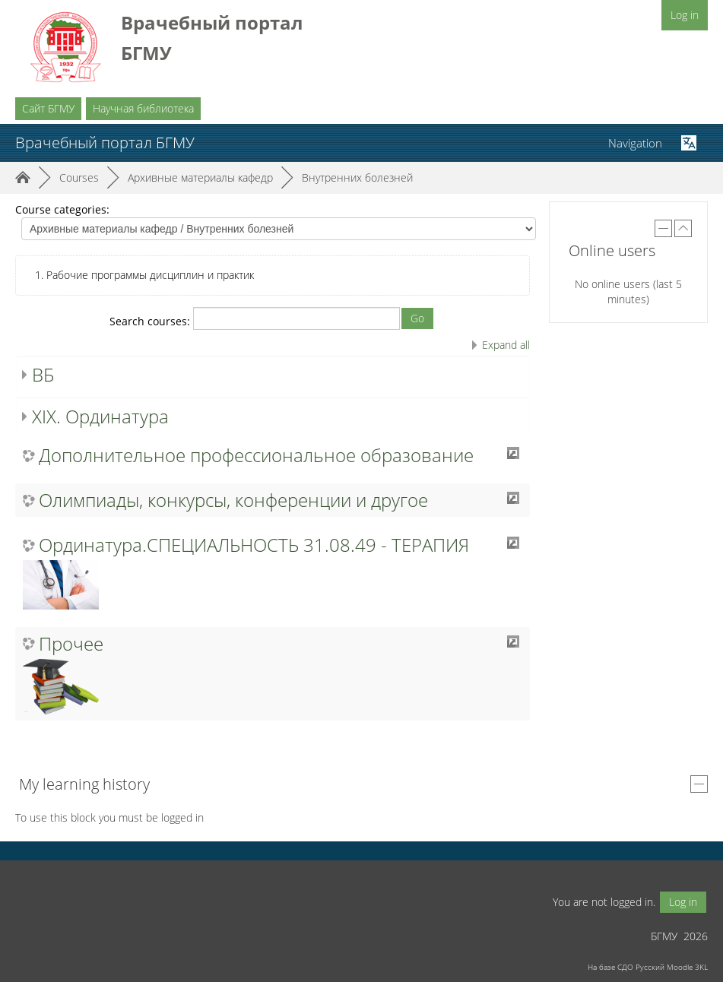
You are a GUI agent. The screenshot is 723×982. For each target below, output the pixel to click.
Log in (685, 15)
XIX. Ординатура (100, 416)
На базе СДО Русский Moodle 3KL (648, 966)
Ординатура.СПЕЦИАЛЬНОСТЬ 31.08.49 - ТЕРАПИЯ (254, 545)
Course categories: (62, 209)
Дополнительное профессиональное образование (256, 455)
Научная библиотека (143, 108)
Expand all (506, 344)
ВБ (43, 374)
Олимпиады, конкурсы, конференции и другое (233, 500)
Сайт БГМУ (48, 108)
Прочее (71, 644)
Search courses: (151, 321)
